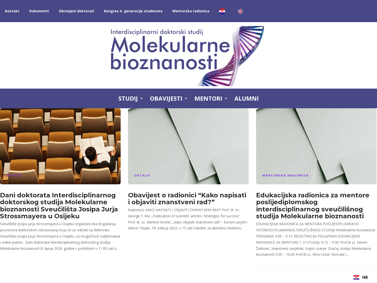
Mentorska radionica (190, 11)
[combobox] (360, 277)
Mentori (211, 98)
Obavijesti (168, 98)
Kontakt (12, 11)
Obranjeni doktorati (76, 11)
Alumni (246, 98)
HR (361, 277)
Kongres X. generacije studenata (133, 11)
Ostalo (14, 175)
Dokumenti (39, 11)
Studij (130, 98)
